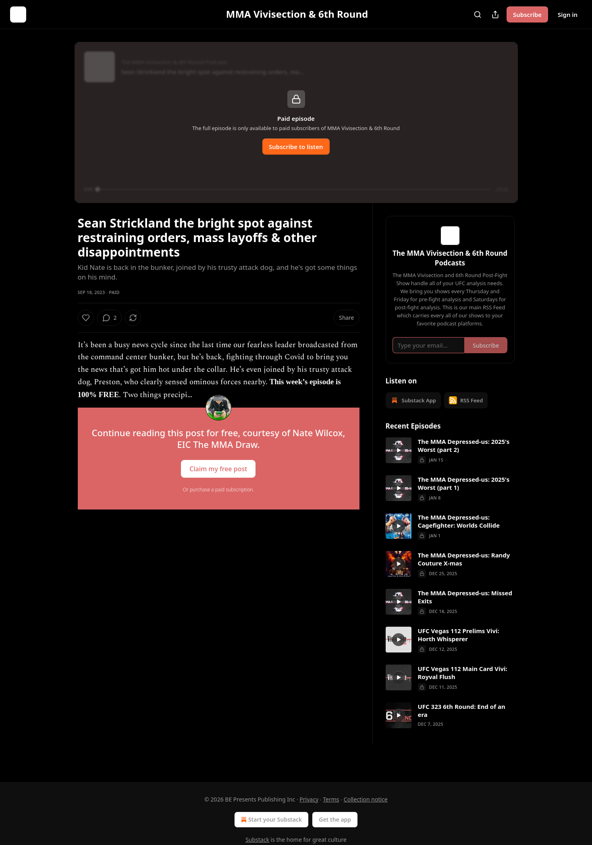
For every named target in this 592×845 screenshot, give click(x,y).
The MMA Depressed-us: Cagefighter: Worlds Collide (459, 533)
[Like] (86, 318)
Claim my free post (218, 468)
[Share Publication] (495, 14)
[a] (398, 462)
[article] (450, 462)
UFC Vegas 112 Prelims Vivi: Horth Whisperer (458, 646)
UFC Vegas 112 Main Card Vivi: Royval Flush (462, 684)
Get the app (335, 819)
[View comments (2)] (130, 318)
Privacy (308, 799)
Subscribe (527, 14)
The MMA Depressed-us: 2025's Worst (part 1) (464, 495)
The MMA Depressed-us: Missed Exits (465, 609)
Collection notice (366, 799)
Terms (331, 799)
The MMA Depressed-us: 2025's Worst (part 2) (464, 457)
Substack (257, 839)
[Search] (477, 14)
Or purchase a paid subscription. (218, 489)
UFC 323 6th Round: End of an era (461, 722)
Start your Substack (270, 819)
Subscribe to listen (296, 147)
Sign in (567, 14)
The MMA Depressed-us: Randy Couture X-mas (464, 571)
